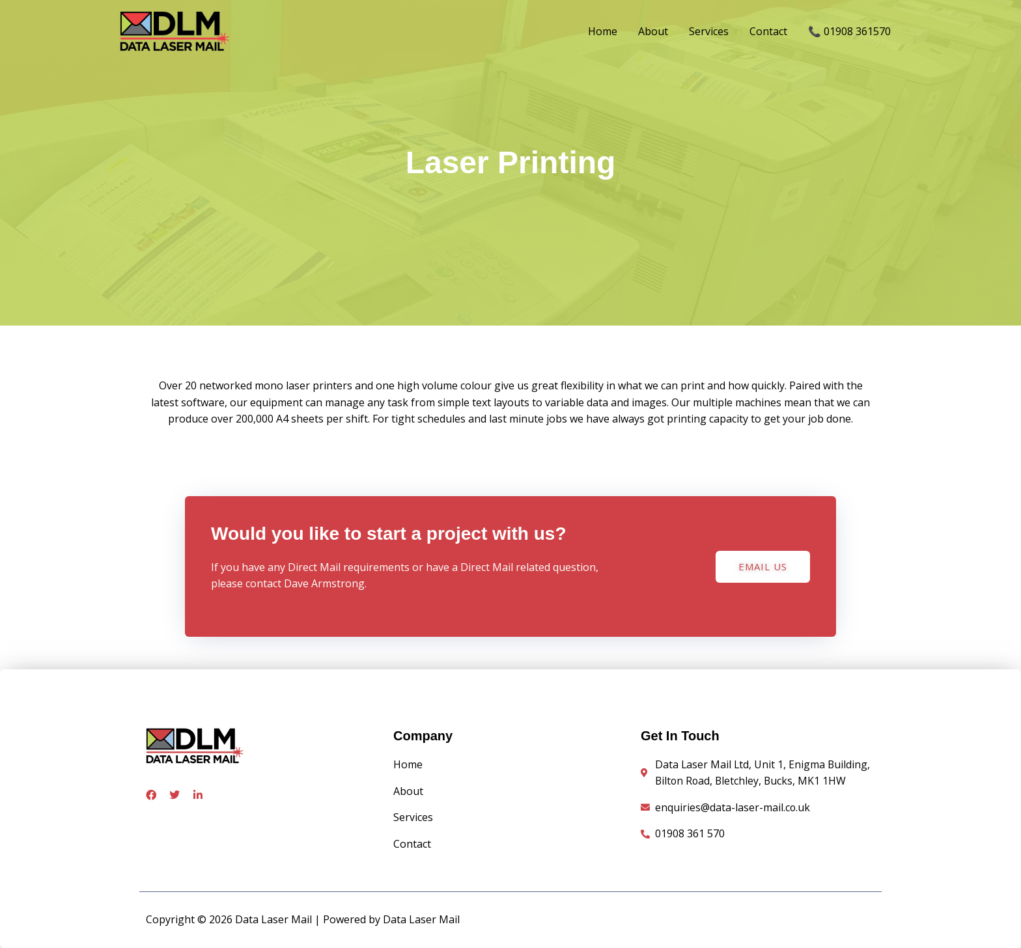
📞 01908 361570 (849, 32)
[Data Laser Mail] (178, 30)
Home (602, 32)
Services (709, 32)
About (653, 32)
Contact (768, 32)
